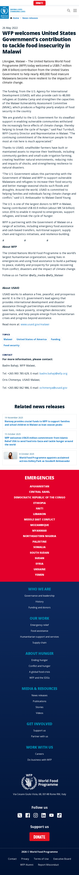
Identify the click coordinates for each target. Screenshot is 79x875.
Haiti (39, 508)
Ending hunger (39, 660)
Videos (39, 713)
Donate (39, 3)
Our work (39, 618)
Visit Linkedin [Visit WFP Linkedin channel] (43, 815)
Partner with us (39, 736)
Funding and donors (39, 607)
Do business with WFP (39, 759)
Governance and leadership (39, 595)
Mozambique (39, 525)
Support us (39, 730)
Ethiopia (39, 503)
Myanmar (39, 530)
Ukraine (39, 569)
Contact (12, 858)
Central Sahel (39, 492)
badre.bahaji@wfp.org (53, 373)
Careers (39, 753)
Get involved (39, 723)
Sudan (39, 558)
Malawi (8, 339)
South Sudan (39, 552)
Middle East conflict (39, 519)
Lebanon (39, 514)
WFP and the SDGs (39, 677)
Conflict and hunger (39, 666)
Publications (39, 701)
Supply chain (39, 642)
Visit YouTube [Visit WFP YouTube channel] (51, 815)
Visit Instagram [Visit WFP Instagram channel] (35, 815)
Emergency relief (39, 625)
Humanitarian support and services (39, 636)
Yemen (39, 574)
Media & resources (39, 688)
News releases (30, 18)
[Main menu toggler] (74, 10)
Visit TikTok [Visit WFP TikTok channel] (59, 815)
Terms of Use (41, 858)
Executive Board (62, 858)
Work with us (39, 747)
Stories (39, 707)
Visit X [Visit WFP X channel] (20, 815)
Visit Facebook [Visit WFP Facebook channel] (28, 815)
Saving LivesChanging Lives (17, 11)
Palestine (39, 541)
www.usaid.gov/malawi (35, 324)
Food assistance (39, 630)
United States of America (32, 339)
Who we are (39, 589)
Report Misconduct (48, 864)
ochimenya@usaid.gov (53, 387)
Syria (39, 563)
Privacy (25, 858)
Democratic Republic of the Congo (39, 497)
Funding (55, 339)
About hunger (39, 653)
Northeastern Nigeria (39, 536)
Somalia (39, 547)
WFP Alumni (26, 864)
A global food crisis (39, 671)
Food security (11, 345)
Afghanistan (39, 486)
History (39, 601)
